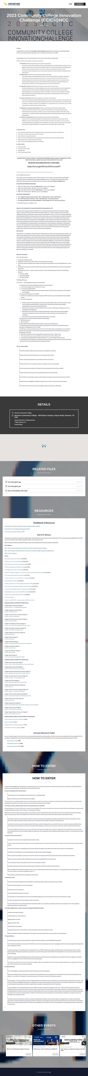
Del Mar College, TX (9, 722)
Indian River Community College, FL (13, 727)
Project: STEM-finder (9, 634)
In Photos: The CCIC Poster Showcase (13, 561)
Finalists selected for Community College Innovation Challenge (19, 583)
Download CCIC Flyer (12, 740)
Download (79, 482)
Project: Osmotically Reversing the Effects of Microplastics (18, 643)
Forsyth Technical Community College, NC (14, 719)
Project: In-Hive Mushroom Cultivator (13, 709)
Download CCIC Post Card (13, 743)
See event (28, 1054)
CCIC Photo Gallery (9, 597)
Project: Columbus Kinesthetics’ (12, 616)
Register (53, 186)
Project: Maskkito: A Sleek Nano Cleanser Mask (16, 682)
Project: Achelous (9, 686)
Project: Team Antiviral (10, 652)
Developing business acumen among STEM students (17, 591)
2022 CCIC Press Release (11, 553)
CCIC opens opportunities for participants (14, 575)
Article (14, 594)
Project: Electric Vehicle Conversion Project (15, 668)
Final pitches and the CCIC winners (13, 558)
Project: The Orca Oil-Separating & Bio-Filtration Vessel (17, 625)
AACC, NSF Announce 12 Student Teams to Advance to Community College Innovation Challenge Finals (29, 550)
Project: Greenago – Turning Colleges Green (15, 677)
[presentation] (3, 1046)
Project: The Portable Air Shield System (14, 629)
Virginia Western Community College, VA (14, 724)
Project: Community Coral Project (12, 713)
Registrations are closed (44, 34)
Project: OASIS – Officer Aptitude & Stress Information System (19, 664)
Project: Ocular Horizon (10, 648)
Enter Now (37, 788)
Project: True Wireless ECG (11, 611)
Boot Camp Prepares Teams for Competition (15, 564)
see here (12, 874)
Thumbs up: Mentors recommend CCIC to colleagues (17, 578)
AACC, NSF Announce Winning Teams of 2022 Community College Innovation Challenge (26, 548)
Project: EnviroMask (9, 700)
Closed (79, 4)
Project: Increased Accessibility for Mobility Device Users (18, 695)
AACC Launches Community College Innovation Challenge (18, 586)
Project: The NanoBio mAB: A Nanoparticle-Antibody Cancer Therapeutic (22, 704)
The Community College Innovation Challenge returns (17, 589)
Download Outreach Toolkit (14, 746)
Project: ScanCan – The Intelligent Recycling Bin (16, 607)
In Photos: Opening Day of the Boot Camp (14, 567)
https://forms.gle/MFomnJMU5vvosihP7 (44, 166)
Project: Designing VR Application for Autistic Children (17, 673)
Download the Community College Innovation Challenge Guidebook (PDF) (22, 526)
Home (70, 4)
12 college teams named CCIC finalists (13, 569)
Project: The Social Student (11, 620)
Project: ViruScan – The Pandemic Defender (15, 691)
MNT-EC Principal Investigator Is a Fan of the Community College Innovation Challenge (25, 572)
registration (43, 179)
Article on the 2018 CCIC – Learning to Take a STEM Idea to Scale (20, 600)
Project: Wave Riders (9, 638)
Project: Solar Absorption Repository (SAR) (14, 657)
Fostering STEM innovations (11, 580)
